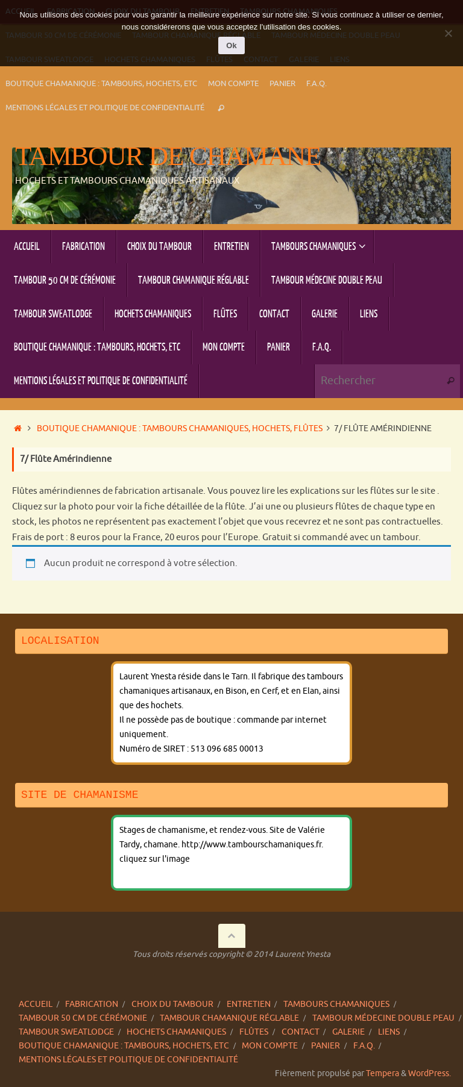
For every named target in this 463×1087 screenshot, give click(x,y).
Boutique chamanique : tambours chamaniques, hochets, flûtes (180, 428)
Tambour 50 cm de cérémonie (83, 1018)
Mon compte (233, 84)
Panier (282, 84)
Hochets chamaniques (176, 1032)
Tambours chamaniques (336, 1004)
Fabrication (91, 1004)
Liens (389, 1032)
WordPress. (429, 1073)
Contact (301, 1032)
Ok (231, 45)
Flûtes (253, 1032)
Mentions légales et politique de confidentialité (104, 108)
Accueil (35, 1004)
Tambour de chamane (168, 156)
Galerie (348, 1032)
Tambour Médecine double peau (383, 1018)
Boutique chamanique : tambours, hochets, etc (101, 84)
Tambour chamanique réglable (229, 1018)
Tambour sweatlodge (66, 1032)
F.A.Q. (316, 84)
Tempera (382, 1073)
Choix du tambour (172, 1004)
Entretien (249, 1004)
